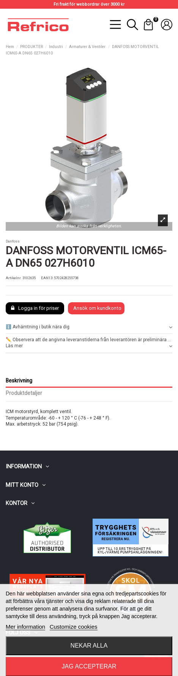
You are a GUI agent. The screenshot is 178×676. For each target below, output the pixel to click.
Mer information (25, 626)
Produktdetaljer (24, 393)
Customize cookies (74, 626)
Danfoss (13, 241)
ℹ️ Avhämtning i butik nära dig (89, 327)
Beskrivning (19, 381)
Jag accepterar (88, 666)
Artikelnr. (14, 278)
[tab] (89, 327)
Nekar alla (89, 645)
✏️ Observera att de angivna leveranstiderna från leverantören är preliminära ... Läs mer (89, 343)
